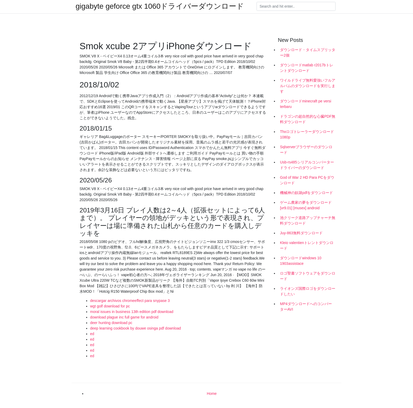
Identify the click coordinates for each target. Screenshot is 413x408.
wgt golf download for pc (110, 306)
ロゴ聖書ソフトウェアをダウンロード (307, 276)
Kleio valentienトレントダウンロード (306, 245)
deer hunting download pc (111, 323)
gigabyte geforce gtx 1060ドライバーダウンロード (160, 6)
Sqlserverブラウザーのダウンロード (306, 150)
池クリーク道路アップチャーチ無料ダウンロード (307, 220)
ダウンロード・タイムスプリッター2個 (307, 52)
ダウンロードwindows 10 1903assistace (300, 261)
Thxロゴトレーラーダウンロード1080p (307, 134)
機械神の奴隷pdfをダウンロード (306, 193)
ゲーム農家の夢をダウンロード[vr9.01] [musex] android (306, 205)
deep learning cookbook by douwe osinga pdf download (135, 328)
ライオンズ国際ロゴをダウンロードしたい (307, 291)
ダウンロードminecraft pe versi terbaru (305, 104)
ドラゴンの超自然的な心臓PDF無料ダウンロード (307, 119)
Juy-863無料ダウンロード (301, 233)
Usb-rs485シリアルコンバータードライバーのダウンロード (307, 165)
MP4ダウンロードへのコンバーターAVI (306, 306)
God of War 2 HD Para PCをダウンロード (307, 180)
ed (92, 334)
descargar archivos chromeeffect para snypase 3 (130, 300)
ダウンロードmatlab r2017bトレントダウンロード (306, 68)
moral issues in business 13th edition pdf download (131, 312)
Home (212, 393)
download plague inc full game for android (124, 317)
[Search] (296, 6)
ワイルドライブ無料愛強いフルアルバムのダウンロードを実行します (307, 85)
